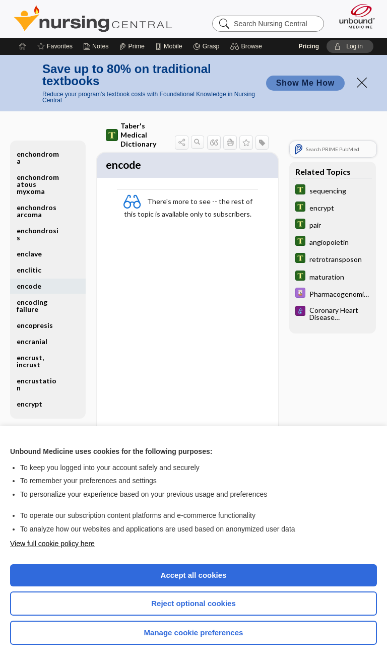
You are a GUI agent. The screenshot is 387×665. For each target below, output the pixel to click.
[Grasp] (206, 46)
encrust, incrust (30, 361)
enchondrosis (37, 234)
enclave (29, 253)
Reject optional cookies (193, 603)
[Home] (22, 46)
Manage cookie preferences (193, 632)
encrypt (29, 404)
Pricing (308, 46)
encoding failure (32, 305)
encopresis (35, 325)
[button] (247, 46)
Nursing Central (93, 18)
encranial (32, 341)
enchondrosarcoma (36, 211)
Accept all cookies (194, 575)
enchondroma (38, 157)
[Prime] (132, 46)
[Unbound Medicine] (354, 16)
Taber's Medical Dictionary (131, 134)
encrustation (36, 384)
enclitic (29, 269)
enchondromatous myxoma (38, 184)
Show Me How (305, 83)
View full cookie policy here (52, 544)
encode (29, 286)
